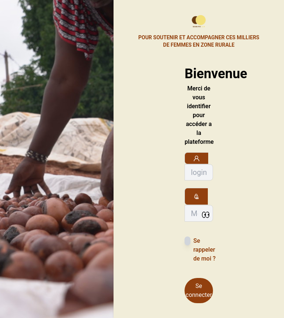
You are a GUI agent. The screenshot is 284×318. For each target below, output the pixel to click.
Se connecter (199, 290)
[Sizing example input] (199, 172)
